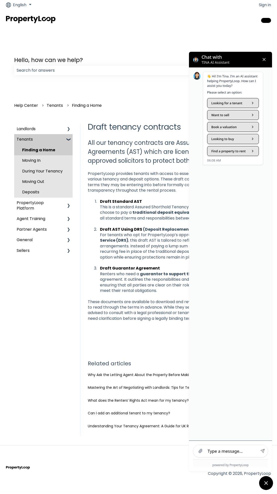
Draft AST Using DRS (121, 229)
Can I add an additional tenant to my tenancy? (129, 413)
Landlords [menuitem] (26, 129)
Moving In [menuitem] (31, 160)
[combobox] (133, 70)
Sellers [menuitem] (23, 250)
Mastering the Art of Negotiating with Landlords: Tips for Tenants (143, 387)
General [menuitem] (25, 240)
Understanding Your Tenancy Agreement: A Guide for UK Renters (144, 426)
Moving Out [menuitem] (33, 181)
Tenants (55, 105)
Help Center (26, 105)
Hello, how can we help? (48, 60)
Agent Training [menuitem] (31, 218)
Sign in (265, 5)
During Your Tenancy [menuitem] (42, 171)
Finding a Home (87, 105)
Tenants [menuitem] (25, 139)
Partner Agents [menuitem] (32, 229)
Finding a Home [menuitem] (38, 150)
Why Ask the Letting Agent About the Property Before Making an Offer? (149, 374)
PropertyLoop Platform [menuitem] (30, 205)
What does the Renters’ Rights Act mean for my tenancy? (138, 400)
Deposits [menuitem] (30, 192)
